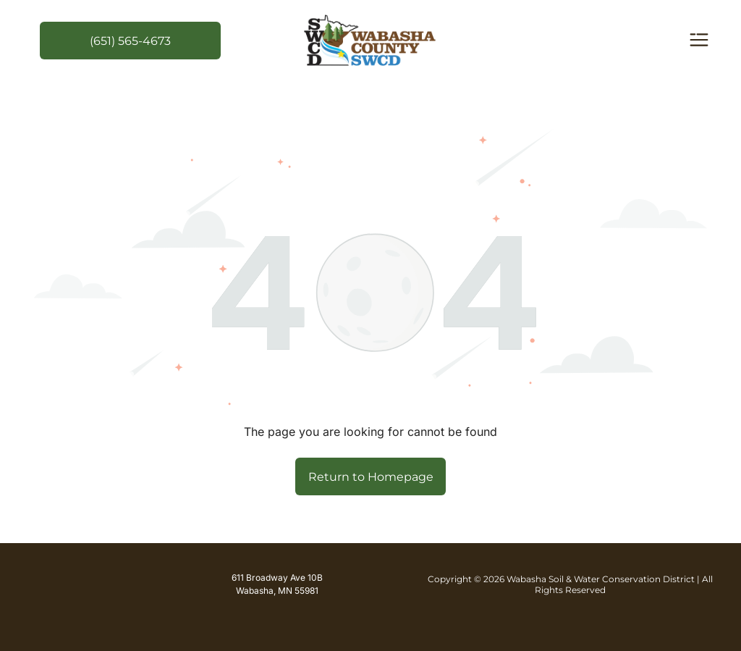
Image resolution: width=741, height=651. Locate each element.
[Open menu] (699, 41)
